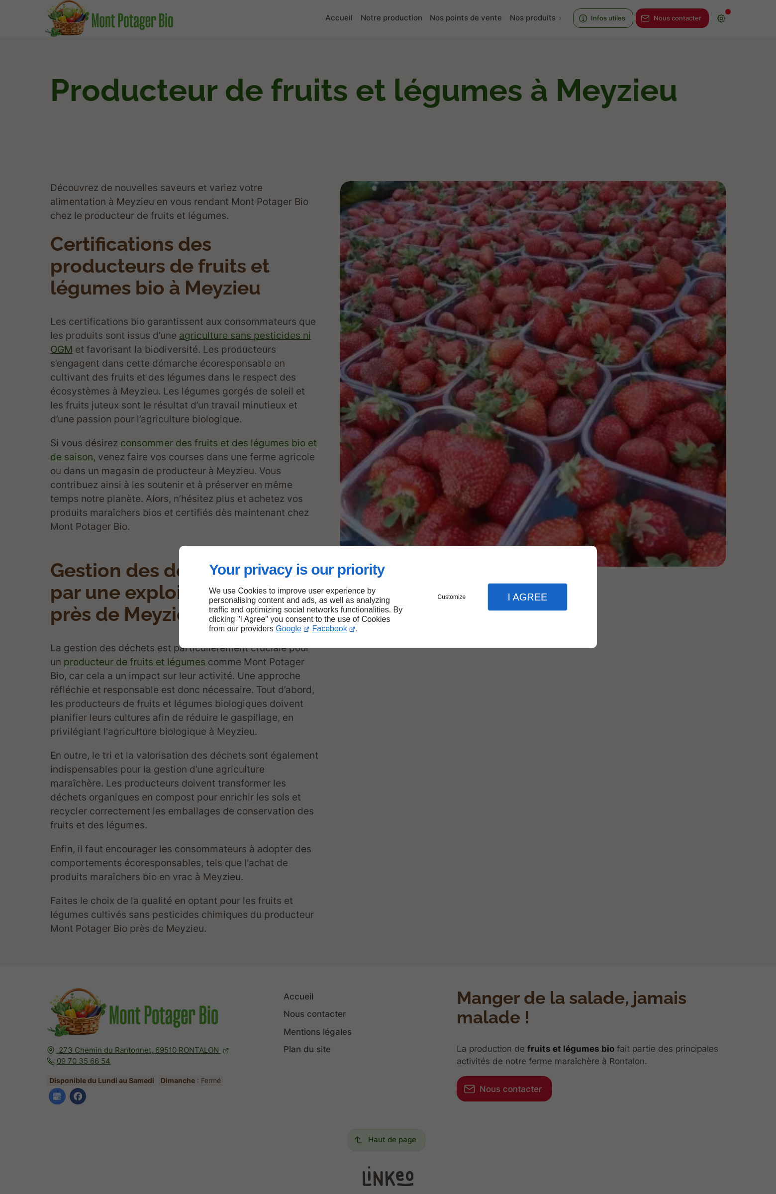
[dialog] (388, 597)
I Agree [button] (527, 597)
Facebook (329, 628)
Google (288, 628)
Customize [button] (452, 597)
